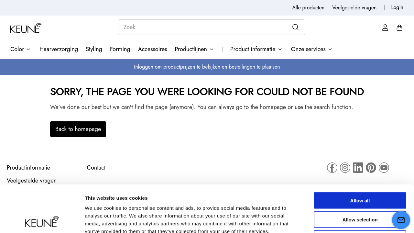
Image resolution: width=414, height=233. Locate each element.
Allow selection (359, 172)
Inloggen (143, 67)
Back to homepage (78, 129)
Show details (339, 220)
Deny (360, 191)
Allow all (360, 153)
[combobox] (211, 27)
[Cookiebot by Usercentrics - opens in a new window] (42, 220)
